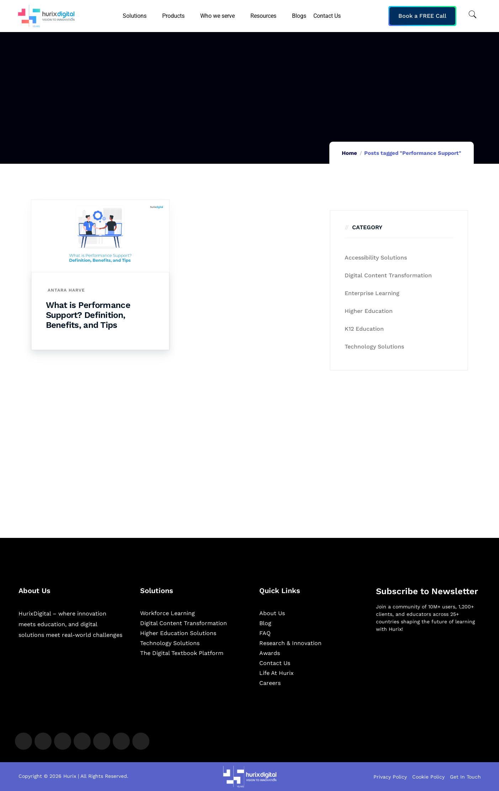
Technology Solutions (374, 346)
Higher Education (369, 311)
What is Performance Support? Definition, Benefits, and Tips (88, 315)
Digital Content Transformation (388, 275)
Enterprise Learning (372, 293)
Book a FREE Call (422, 15)
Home (349, 153)
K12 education (364, 328)
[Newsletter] (428, 675)
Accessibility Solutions (376, 257)
